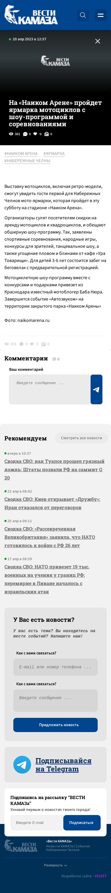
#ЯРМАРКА (54, 154)
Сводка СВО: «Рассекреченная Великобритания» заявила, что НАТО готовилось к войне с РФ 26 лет (49, 536)
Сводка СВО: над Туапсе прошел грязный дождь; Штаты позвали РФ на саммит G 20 (54, 469)
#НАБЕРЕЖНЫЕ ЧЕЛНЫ (27, 161)
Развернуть (55, 865)
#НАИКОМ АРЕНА (21, 154)
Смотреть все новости (81, 438)
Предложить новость (59, 725)
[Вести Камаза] (31, 14)
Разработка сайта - (84, 876)
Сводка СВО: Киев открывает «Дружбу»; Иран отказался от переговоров (52, 503)
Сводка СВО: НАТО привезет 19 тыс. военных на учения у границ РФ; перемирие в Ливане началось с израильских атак (46, 579)
